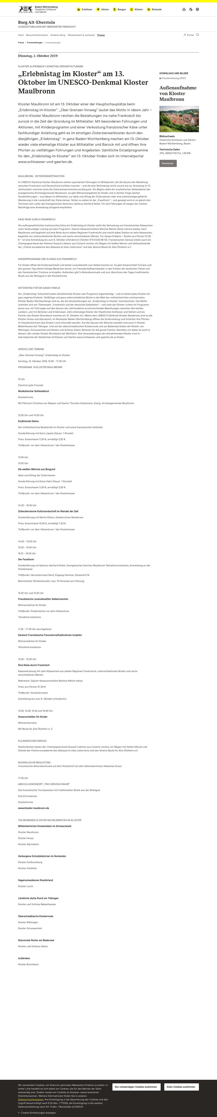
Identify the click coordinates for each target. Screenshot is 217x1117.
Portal (188, 35)
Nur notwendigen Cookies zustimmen (136, 1086)
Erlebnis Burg (57, 35)
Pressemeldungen (34, 43)
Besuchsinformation (37, 35)
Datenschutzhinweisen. (31, 1099)
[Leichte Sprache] (184, 9)
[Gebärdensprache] (190, 9)
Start (21, 35)
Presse (101, 35)
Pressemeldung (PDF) (174, 78)
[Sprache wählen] (197, 9)
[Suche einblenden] (197, 34)
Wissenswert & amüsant (81, 35)
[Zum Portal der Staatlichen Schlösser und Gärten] (38, 9)
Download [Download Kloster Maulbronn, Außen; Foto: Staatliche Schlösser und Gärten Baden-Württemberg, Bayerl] (167, 163)
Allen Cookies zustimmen (181, 1086)
